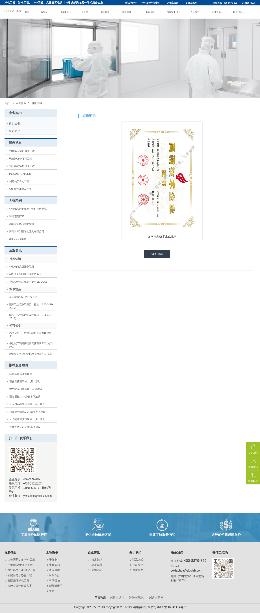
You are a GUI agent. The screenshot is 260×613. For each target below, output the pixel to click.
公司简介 (14, 130)
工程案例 (43, 12)
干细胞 (85, 12)
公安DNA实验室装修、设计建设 (27, 404)
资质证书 (14, 123)
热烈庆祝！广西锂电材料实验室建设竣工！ (30, 334)
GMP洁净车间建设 (150, 2)
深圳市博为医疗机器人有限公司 (26, 231)
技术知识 (96, 559)
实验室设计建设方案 (20, 188)
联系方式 (138, 559)
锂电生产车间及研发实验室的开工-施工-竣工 (31, 345)
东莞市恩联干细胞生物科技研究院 (28, 208)
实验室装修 (191, 2)
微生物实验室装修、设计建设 (25, 389)
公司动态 (96, 570)
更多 (52, 590)
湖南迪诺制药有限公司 (21, 223)
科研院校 (55, 580)
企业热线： (234, 3)
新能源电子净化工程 (20, 173)
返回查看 (157, 254)
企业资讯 (216, 12)
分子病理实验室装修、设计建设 (27, 419)
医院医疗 (150, 12)
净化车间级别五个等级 (21, 266)
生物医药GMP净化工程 (22, 151)
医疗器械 (105, 12)
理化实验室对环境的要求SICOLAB (28, 281)
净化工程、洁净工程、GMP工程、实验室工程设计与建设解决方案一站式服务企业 (54, 2)
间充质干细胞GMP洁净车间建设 (27, 411)
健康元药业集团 (17, 239)
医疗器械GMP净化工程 (22, 166)
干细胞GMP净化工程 (20, 158)
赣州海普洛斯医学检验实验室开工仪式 (30, 353)
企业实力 (195, 12)
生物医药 (64, 12)
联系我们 (237, 12)
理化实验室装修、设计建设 (24, 381)
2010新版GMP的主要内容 (23, 296)
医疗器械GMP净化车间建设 (24, 396)
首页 (27, 12)
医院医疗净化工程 (19, 181)
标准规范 (96, 564)
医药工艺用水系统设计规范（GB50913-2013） (31, 316)
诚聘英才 (138, 570)
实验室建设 (172, 2)
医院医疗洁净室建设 (20, 373)
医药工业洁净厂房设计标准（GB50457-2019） (31, 306)
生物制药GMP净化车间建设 (24, 426)
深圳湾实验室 (16, 216)
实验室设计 (117, 597)
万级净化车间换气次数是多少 (25, 274)
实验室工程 (172, 12)
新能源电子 (127, 12)
